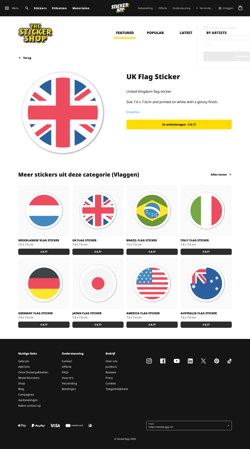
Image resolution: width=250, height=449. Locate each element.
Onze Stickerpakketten (33, 372)
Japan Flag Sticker (87, 313)
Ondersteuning (181, 8)
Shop (21, 383)
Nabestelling (145, 8)
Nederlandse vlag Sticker (38, 240)
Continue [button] (202, 56)
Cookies (111, 383)
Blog (21, 389)
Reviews (111, 372)
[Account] (226, 8)
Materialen (81, 8)
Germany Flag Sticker (35, 313)
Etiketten (59, 8)
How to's (67, 378)
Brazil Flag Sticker (141, 240)
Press (109, 378)
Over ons (112, 361)
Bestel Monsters (29, 378)
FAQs (65, 372)
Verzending (69, 383)
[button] (179, 124)
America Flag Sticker (143, 313)
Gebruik (23, 361)
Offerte (163, 8)
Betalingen (69, 389)
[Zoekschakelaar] (26, 8)
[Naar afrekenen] (240, 8)
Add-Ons (24, 367)
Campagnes (26, 394)
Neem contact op (29, 406)
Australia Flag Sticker (199, 313)
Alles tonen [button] (221, 174)
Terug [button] (24, 58)
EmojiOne (132, 112)
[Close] (239, 26)
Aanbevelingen (28, 400)
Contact (67, 361)
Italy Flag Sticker (195, 240)
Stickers (40, 8)
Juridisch (111, 367)
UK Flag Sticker (84, 240)
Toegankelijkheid (117, 389)
